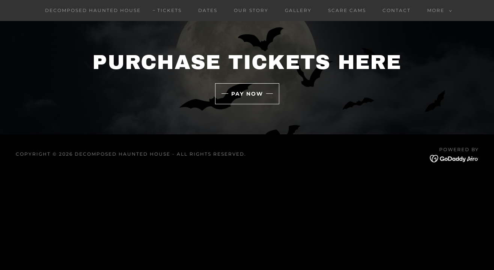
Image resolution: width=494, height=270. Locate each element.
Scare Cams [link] (347, 10)
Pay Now (247, 93)
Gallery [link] (298, 10)
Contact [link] (397, 10)
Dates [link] (207, 10)
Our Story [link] (251, 10)
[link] (454, 158)
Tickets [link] (169, 10)
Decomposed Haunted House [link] (93, 10)
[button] (438, 10)
